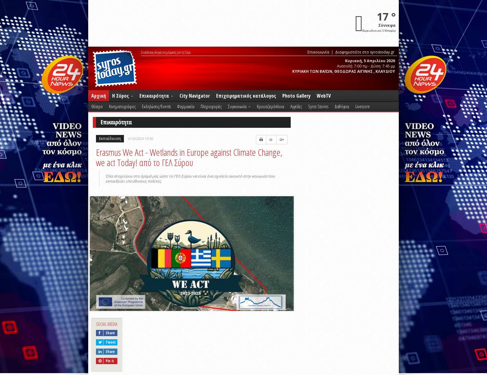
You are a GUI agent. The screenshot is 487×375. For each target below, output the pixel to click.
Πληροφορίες (211, 106)
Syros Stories (318, 106)
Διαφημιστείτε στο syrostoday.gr (364, 52)
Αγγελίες (296, 106)
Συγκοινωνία (239, 106)
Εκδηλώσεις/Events (156, 106)
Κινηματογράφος (122, 106)
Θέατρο (97, 106)
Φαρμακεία (185, 106)
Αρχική (98, 95)
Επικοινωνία (318, 52)
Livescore (362, 106)
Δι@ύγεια (342, 106)
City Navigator (195, 95)
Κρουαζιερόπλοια (270, 106)
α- (271, 139)
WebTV (324, 95)
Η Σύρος (122, 95)
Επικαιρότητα (156, 95)
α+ (282, 139)
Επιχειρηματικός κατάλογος (246, 95)
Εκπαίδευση (110, 138)
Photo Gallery (296, 95)
